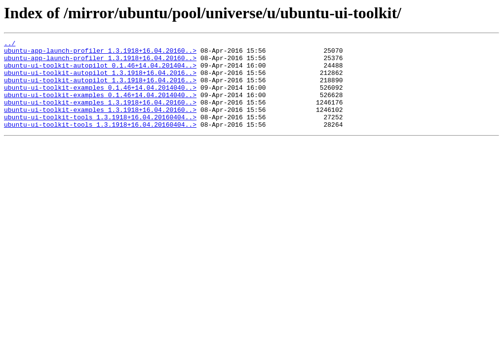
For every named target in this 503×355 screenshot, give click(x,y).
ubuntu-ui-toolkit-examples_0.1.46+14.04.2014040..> (100, 97)
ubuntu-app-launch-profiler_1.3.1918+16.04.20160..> (100, 53)
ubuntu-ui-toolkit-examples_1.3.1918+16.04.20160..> (100, 115)
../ (9, 44)
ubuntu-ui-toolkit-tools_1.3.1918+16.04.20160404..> (100, 133)
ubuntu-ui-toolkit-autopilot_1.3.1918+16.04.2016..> (100, 79)
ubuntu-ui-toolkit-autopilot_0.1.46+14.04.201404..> (100, 71)
